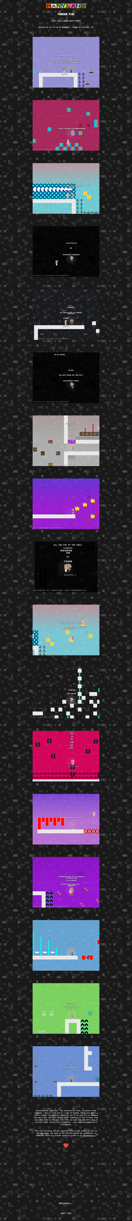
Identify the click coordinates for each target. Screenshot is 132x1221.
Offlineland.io (89, 1135)
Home (63, 1213)
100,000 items (42, 1133)
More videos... (66, 1203)
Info (69, 1213)
